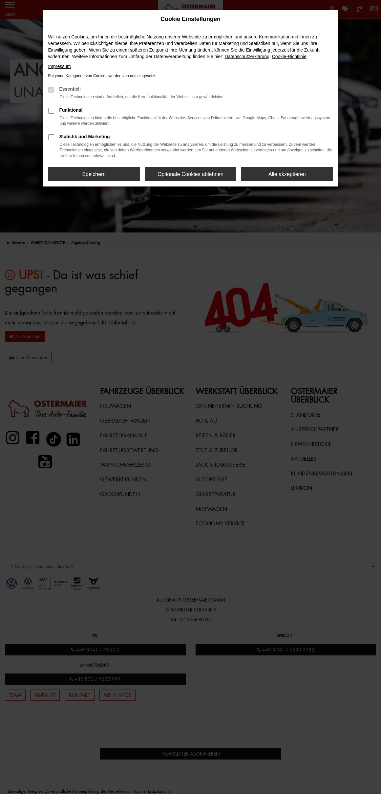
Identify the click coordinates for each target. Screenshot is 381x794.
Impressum (59, 66)
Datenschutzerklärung (247, 56)
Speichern (94, 174)
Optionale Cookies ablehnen (190, 174)
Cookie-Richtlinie (289, 56)
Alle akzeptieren (287, 174)
